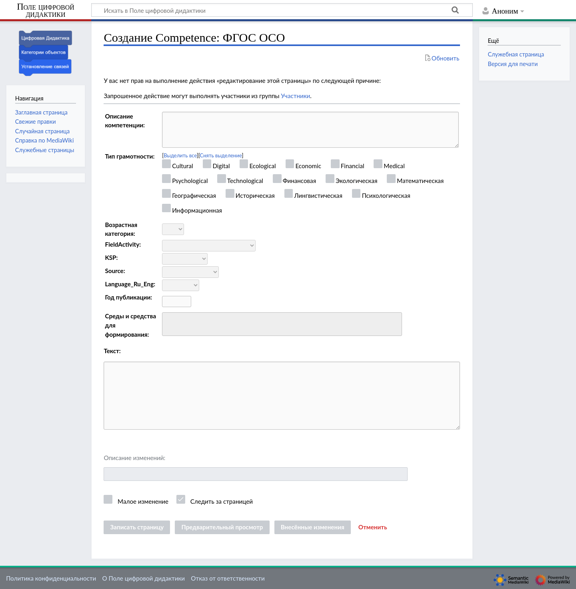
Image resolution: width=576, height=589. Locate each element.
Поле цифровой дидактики (45, 10)
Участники (295, 95)
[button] (373, 527)
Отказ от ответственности (227, 578)
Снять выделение (221, 155)
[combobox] (282, 324)
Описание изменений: (134, 457)
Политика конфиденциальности (51, 578)
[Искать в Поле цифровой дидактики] (282, 10)
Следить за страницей (221, 501)
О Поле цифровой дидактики (143, 578)
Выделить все (180, 155)
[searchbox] (170, 323)
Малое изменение (143, 501)
